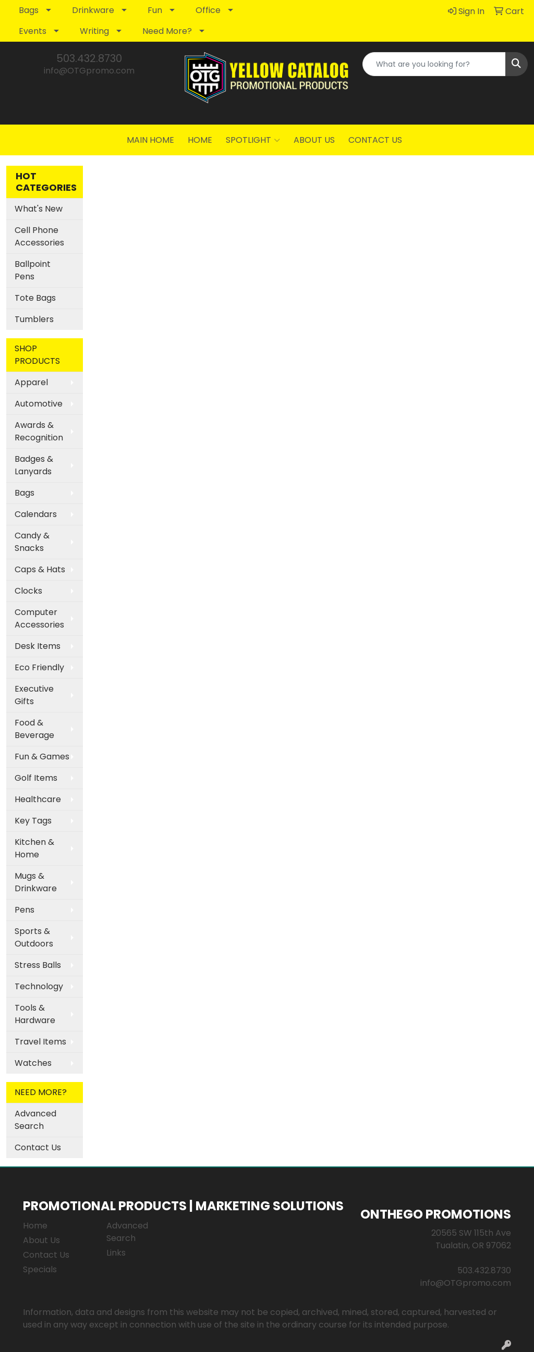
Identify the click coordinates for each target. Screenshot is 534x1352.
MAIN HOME (150, 140)
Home (35, 1226)
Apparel (31, 382)
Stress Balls (38, 965)
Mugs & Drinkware (36, 882)
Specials (40, 1269)
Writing (94, 31)
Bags (29, 10)
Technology (39, 986)
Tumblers (34, 319)
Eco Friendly (39, 667)
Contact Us (38, 1147)
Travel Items (40, 1042)
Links (116, 1253)
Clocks (28, 591)
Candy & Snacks (32, 542)
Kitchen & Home (34, 848)
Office (208, 10)
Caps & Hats (40, 569)
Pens (24, 910)
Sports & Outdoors (34, 937)
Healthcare (38, 799)
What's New (39, 209)
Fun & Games (42, 757)
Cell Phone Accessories (39, 236)
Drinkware (93, 10)
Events (32, 31)
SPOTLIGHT (253, 140)
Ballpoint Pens (33, 270)
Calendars (36, 514)
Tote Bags (35, 298)
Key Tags (33, 821)
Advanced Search (35, 1120)
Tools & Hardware (35, 1014)
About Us (41, 1240)
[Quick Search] (434, 64)
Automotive (39, 404)
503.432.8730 (89, 58)
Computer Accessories (39, 618)
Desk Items (37, 646)
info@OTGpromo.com (89, 71)
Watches (33, 1063)
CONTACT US (375, 140)
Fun (155, 10)
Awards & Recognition (39, 431)
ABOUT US (314, 140)
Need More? (167, 31)
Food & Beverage (34, 729)
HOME (200, 140)
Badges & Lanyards (34, 465)
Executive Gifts (34, 695)
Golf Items (36, 778)
